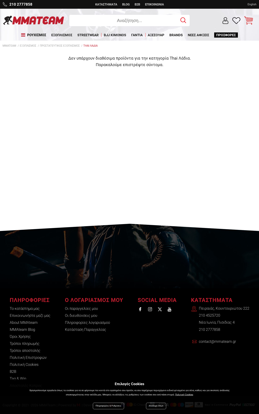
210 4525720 (209, 315)
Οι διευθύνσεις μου (81, 315)
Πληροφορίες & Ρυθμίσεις (108, 406)
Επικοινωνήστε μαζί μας (30, 315)
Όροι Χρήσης (20, 336)
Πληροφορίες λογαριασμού (87, 322)
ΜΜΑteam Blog (22, 329)
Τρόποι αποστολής (25, 350)
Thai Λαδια (90, 45)
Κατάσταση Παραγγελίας (85, 329)
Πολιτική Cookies (24, 364)
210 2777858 (209, 329)
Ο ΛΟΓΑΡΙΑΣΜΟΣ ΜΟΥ (94, 300)
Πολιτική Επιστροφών (28, 357)
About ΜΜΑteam (24, 322)
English (252, 4)
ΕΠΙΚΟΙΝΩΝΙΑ (154, 4)
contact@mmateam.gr (217, 342)
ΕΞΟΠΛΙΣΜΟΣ (28, 45)
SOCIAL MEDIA (156, 300)
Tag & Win (18, 378)
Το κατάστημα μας (25, 308)
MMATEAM (9, 45)
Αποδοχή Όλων (156, 406)
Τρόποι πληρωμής (25, 343)
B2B (137, 4)
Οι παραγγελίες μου (81, 308)
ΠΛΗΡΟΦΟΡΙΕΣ (30, 300)
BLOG (126, 4)
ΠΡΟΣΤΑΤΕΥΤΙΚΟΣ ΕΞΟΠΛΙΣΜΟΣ (60, 45)
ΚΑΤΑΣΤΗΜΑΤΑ (106, 4)
